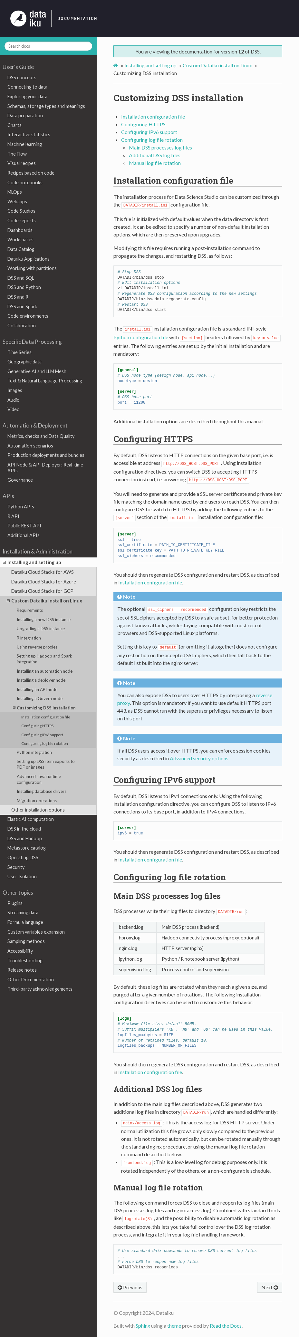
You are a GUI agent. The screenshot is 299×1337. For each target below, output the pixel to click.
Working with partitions (32, 268)
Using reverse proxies (37, 646)
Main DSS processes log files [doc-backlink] (167, 896)
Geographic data (24, 361)
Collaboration (21, 325)
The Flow (17, 154)
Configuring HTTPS (37, 725)
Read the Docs (226, 1326)
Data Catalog (20, 249)
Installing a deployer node (41, 680)
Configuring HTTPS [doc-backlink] (153, 438)
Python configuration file (140, 337)
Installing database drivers (41, 791)
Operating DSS (22, 857)
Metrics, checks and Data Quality (40, 436)
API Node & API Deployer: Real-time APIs (45, 467)
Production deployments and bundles (45, 455)
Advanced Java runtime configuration (39, 779)
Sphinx (143, 1326)
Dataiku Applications (28, 259)
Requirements (30, 610)
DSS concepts (21, 77)
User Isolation (22, 876)
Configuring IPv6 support (42, 734)
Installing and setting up (32, 562)
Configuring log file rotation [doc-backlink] (169, 876)
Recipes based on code (30, 173)
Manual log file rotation (155, 163)
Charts (14, 125)
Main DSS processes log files (160, 147)
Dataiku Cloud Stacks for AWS (42, 572)
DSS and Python (24, 287)
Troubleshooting (25, 960)
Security (15, 867)
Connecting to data (27, 87)
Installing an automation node (44, 671)
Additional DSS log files (154, 155)
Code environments (27, 316)
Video (13, 409)
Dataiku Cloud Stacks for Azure (43, 581)
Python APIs (20, 506)
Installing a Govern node (40, 698)
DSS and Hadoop (24, 838)
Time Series (19, 352)
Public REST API (24, 525)
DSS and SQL (20, 278)
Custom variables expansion (36, 932)
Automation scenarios (30, 445)
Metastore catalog (26, 848)
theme (174, 1326)
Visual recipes (21, 163)
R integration (29, 637)
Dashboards (20, 230)
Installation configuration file (45, 717)
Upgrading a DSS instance (41, 628)
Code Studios (21, 211)
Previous (130, 1287)
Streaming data (22, 912)
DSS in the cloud (24, 829)
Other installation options (38, 810)
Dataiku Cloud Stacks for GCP (42, 591)
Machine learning (24, 144)
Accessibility (20, 951)
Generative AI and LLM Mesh (36, 371)
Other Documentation (30, 979)
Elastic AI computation (30, 819)
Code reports (21, 220)
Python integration (34, 752)
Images (14, 390)
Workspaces (20, 239)
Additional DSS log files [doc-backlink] (157, 1089)
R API (13, 516)
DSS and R (17, 297)
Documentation (77, 19)
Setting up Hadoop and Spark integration (44, 658)
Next (269, 1287)
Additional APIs (23, 535)
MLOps (14, 192)
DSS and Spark (22, 306)
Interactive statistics (28, 134)
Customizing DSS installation (44, 707)
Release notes (22, 970)
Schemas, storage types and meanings (46, 106)
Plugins (15, 903)
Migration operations (37, 800)
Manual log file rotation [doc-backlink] (158, 1187)
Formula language (25, 922)
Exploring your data (27, 96)
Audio (13, 400)
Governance (20, 480)
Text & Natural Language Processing (44, 380)
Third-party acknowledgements (39, 989)
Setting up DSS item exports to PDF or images (46, 764)
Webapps (17, 201)
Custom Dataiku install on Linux (44, 601)
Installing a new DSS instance (44, 619)
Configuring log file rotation (44, 743)
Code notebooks (25, 182)
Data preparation (25, 115)
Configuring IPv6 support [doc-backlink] (164, 779)
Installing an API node (37, 689)
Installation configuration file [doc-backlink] (173, 180)
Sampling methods (26, 941)
